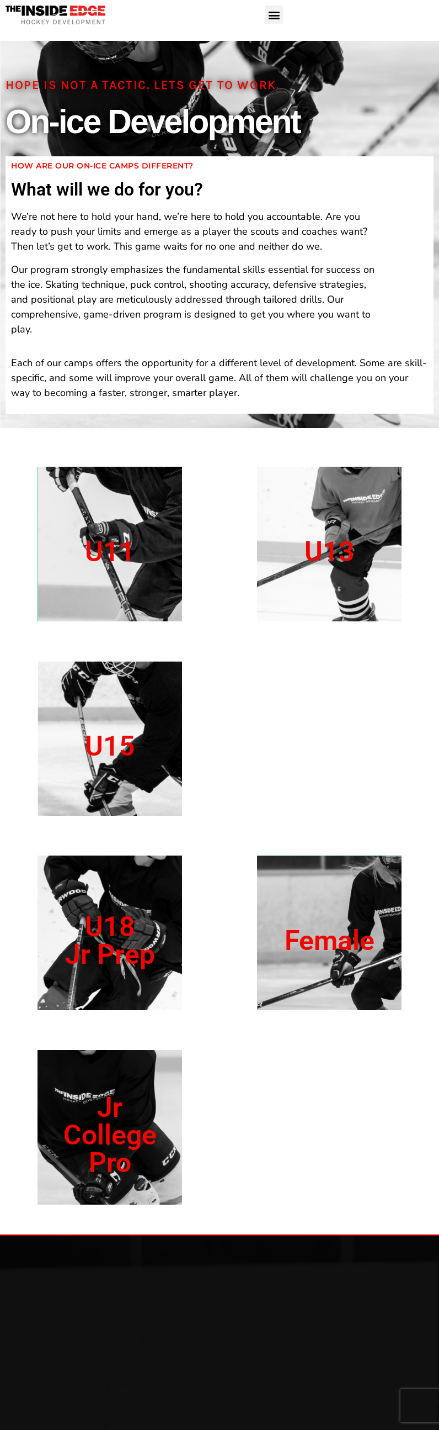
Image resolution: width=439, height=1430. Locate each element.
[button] (274, 15)
